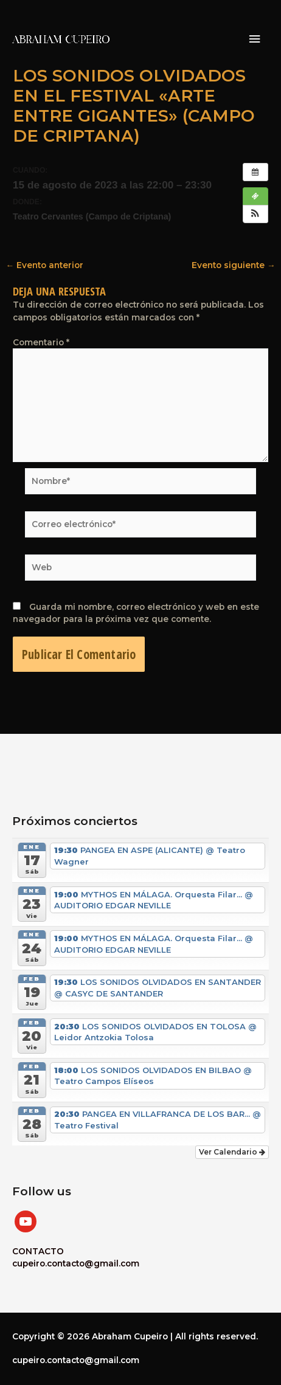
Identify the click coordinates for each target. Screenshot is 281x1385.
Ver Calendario (232, 1151)
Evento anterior (44, 265)
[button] (255, 214)
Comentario (41, 342)
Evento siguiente (234, 265)
